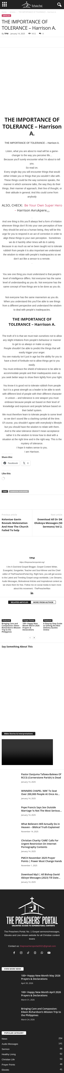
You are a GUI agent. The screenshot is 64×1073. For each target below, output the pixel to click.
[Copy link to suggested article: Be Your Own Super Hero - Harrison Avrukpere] (48, 184)
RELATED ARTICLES (19, 575)
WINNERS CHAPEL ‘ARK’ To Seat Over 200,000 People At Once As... (40, 765)
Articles (12, 12)
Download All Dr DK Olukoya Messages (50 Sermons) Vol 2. (48, 496)
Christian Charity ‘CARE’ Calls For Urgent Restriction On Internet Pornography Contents (39, 817)
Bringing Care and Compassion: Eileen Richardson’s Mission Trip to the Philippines (11, 600)
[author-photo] (32, 519)
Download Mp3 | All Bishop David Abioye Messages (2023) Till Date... (40, 849)
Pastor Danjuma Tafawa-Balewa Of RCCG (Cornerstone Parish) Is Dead (41, 749)
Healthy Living (9, 1027)
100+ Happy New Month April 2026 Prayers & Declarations (41, 967)
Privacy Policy (24, 1060)
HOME (11, 1060)
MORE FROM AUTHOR (43, 575)
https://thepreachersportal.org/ (32, 535)
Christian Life (8, 1032)
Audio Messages (10, 1017)
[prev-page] (30, 611)
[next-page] (34, 611)
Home (4, 12)
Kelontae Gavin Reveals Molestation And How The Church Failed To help (15, 498)
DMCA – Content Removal (42, 1064)
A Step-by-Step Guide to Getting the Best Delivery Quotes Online (52, 599)
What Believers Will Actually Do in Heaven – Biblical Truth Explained (40, 799)
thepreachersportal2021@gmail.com (38, 919)
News (4, 1012)
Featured (6, 594)
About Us (38, 1060)
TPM (6, 33)
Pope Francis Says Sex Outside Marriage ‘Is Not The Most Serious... (41, 782)
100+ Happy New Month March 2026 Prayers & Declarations (31, 599)
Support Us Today (19, 1064)
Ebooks (5, 1043)
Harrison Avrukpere (19, 465)
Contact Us (50, 1060)
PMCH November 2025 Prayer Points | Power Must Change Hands (41, 832)
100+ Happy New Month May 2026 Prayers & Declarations (40, 950)
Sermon (6, 1022)
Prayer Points (28, 594)
